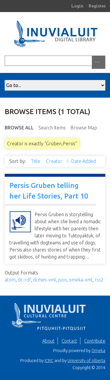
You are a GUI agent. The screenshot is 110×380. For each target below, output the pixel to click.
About (48, 341)
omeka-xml (80, 279)
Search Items (52, 127)
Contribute (94, 341)
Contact (69, 341)
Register (97, 6)
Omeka (98, 350)
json (62, 279)
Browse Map (83, 127)
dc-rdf (24, 279)
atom (10, 279)
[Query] (55, 61)
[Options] (98, 62)
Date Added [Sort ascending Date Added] (83, 161)
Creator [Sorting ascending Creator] (55, 161)
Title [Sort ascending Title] (36, 161)
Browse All (19, 127)
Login (77, 6)
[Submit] (103, 61)
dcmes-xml (44, 279)
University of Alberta (86, 360)
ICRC (49, 360)
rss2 (99, 279)
